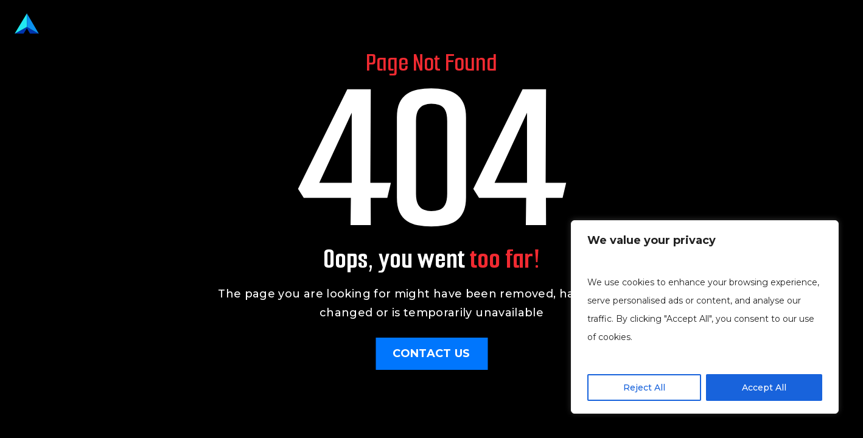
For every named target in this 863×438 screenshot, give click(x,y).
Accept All (764, 387)
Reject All (644, 387)
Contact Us (431, 353)
